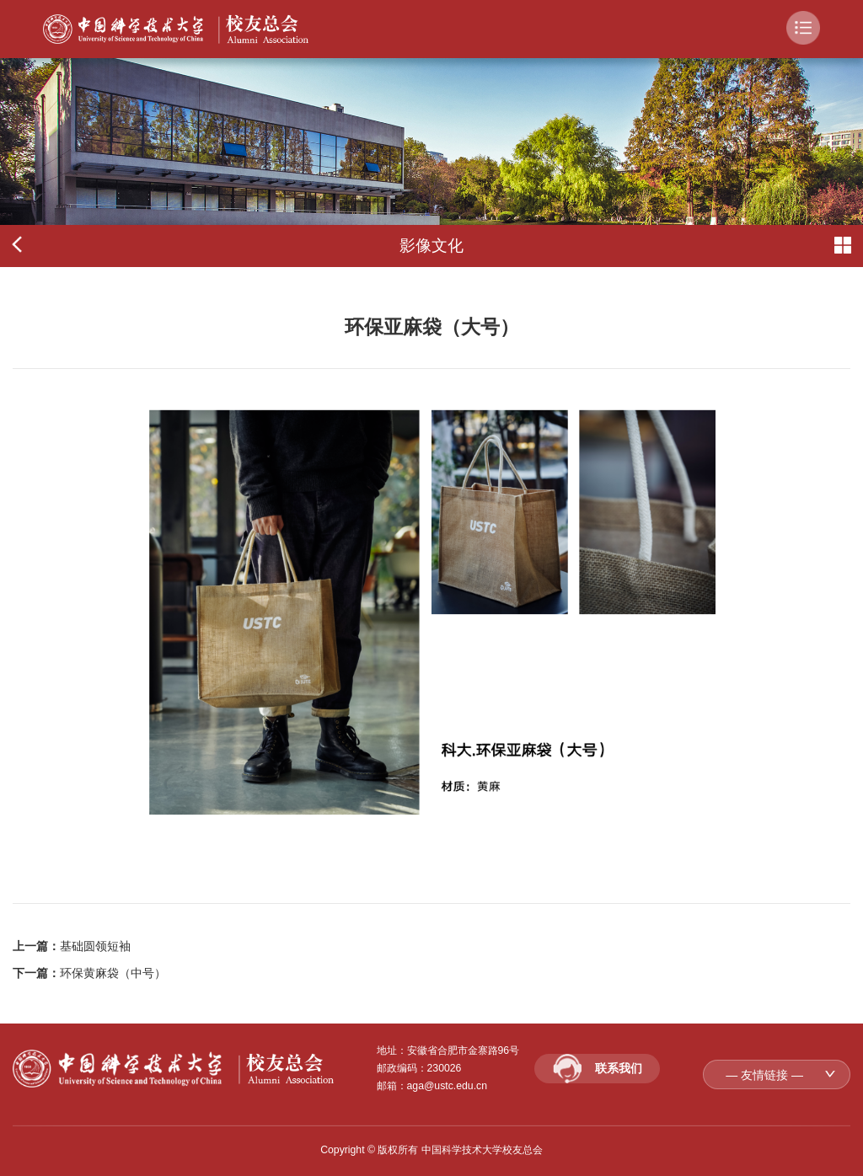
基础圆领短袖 (95, 946)
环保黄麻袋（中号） (113, 973)
